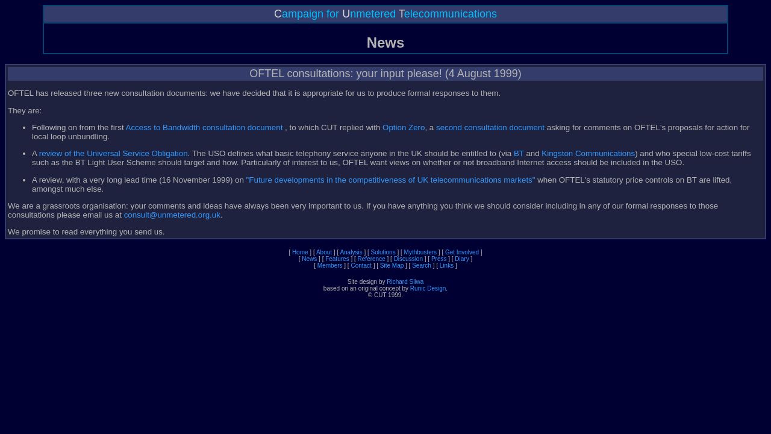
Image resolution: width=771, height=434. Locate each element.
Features (337, 259)
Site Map (392, 265)
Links (447, 265)
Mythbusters (420, 252)
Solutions (383, 252)
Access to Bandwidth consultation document (206, 127)
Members (330, 265)
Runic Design (428, 288)
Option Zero (403, 127)
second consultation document (490, 127)
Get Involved (462, 252)
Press (439, 259)
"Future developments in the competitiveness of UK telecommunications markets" (390, 179)
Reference (372, 259)
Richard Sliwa (405, 281)
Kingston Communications (588, 153)
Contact (361, 265)
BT (519, 153)
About (324, 252)
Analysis (351, 252)
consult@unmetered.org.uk (172, 214)
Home (300, 252)
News (309, 259)
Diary (462, 259)
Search (421, 265)
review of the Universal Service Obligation (113, 153)
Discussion (408, 259)
